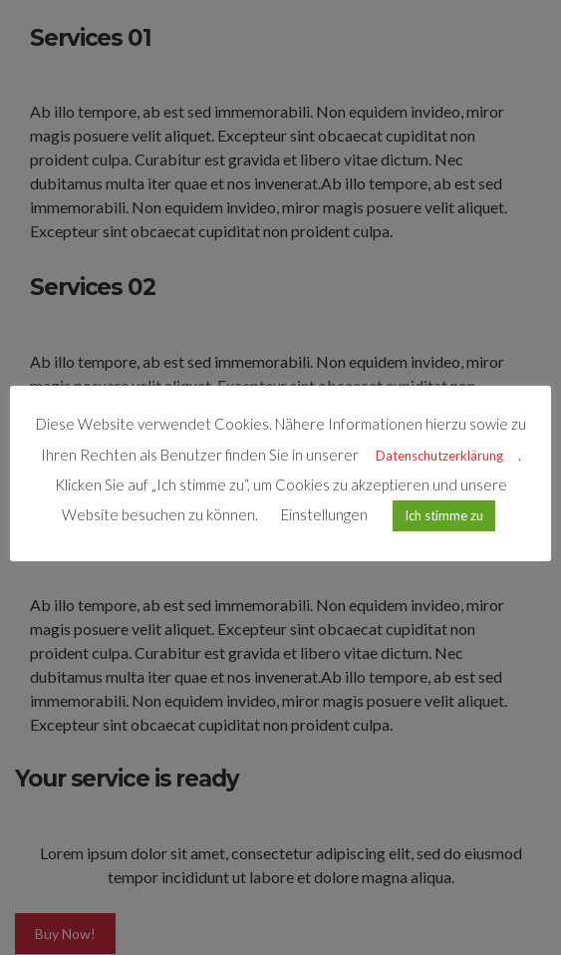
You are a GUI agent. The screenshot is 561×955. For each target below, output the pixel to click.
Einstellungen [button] (324, 514)
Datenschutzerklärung (439, 456)
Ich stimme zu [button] (444, 515)
